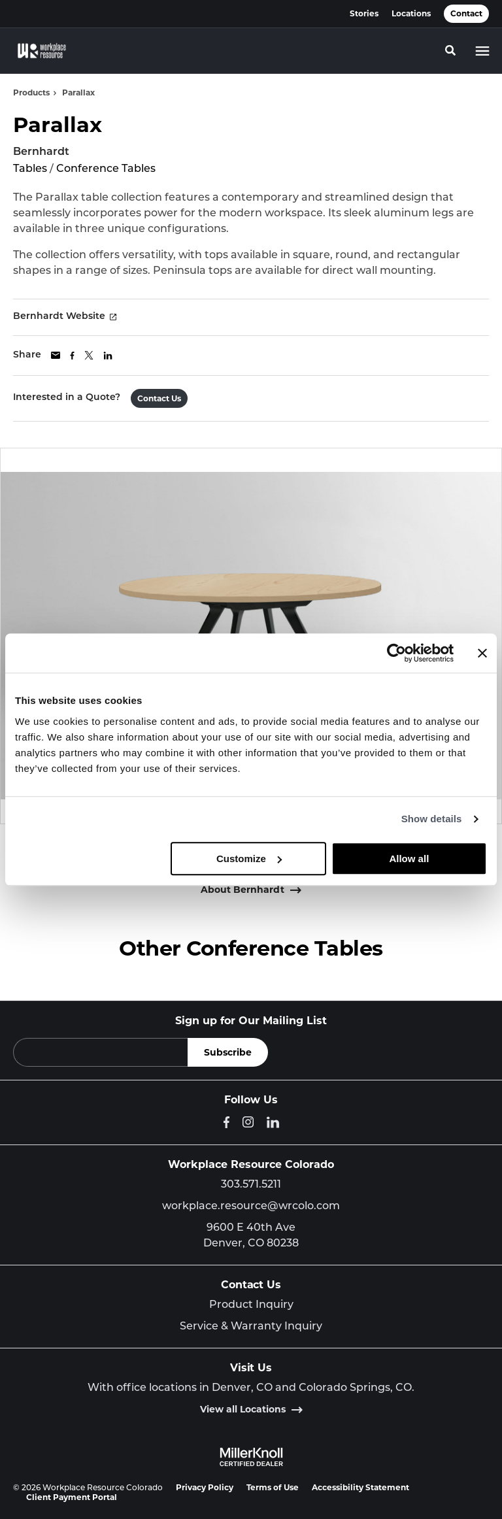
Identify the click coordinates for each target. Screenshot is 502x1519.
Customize (249, 858)
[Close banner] (482, 653)
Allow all (409, 858)
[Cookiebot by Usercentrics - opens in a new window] (396, 653)
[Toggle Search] (450, 50)
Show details (431, 818)
